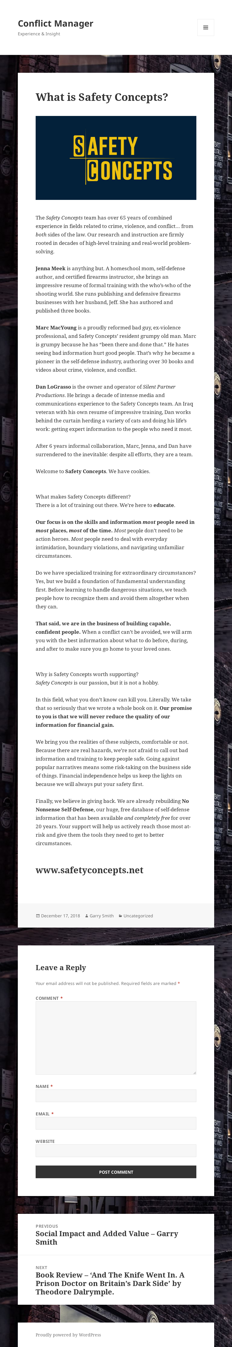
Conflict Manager (55, 23)
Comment (49, 998)
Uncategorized (138, 916)
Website (45, 1141)
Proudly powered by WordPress (68, 1335)
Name (44, 1086)
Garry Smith (102, 916)
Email (45, 1114)
